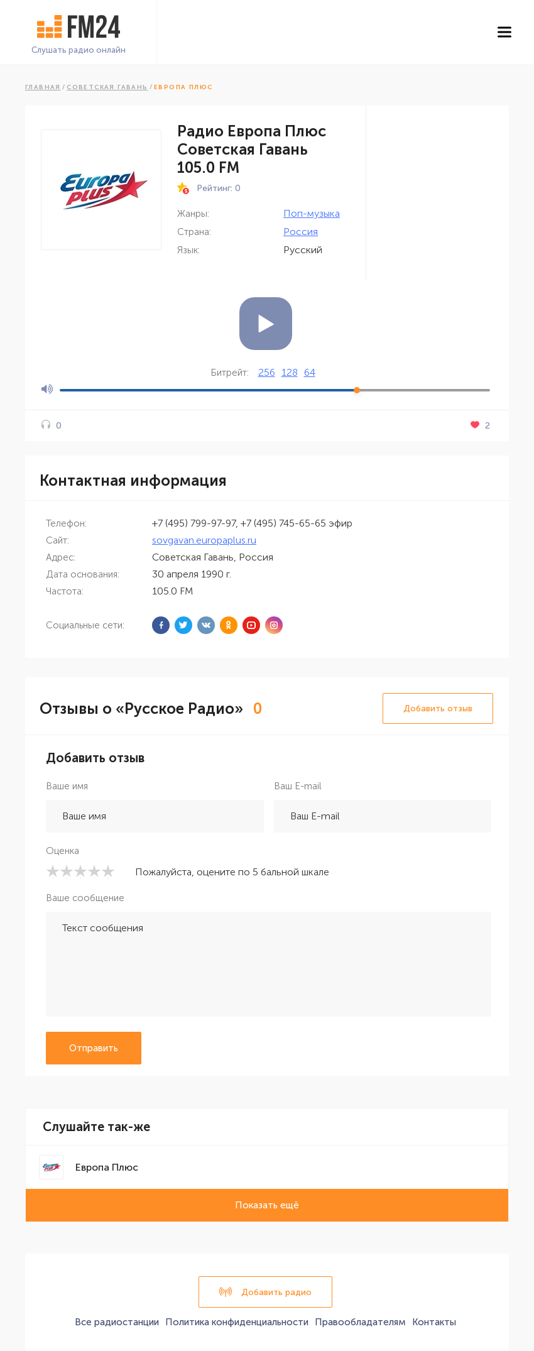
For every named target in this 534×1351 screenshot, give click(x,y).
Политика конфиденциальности (236, 1322)
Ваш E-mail (297, 786)
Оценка (62, 850)
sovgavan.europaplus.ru (204, 540)
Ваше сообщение (85, 898)
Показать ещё (267, 1205)
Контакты (434, 1322)
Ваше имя (67, 786)
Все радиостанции (117, 1322)
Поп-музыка (311, 213)
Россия (300, 232)
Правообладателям (360, 1322)
